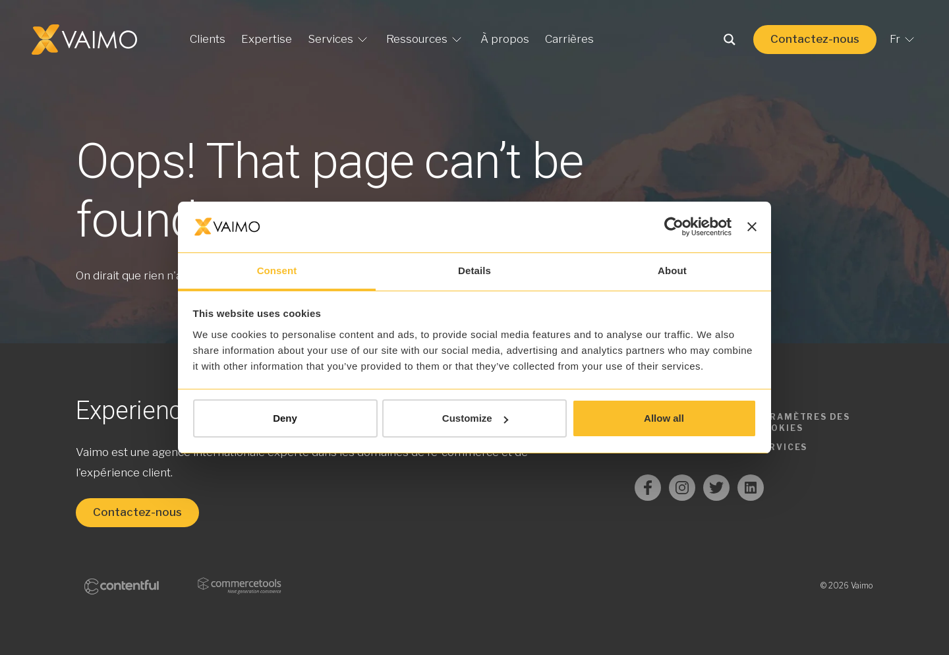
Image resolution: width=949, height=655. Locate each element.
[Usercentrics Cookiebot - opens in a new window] (674, 227)
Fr (903, 39)
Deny (285, 418)
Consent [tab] (277, 270)
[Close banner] (752, 226)
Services (782, 447)
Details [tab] (474, 270)
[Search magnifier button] (729, 39)
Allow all (664, 418)
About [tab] (672, 270)
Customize (475, 418)
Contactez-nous (814, 38)
